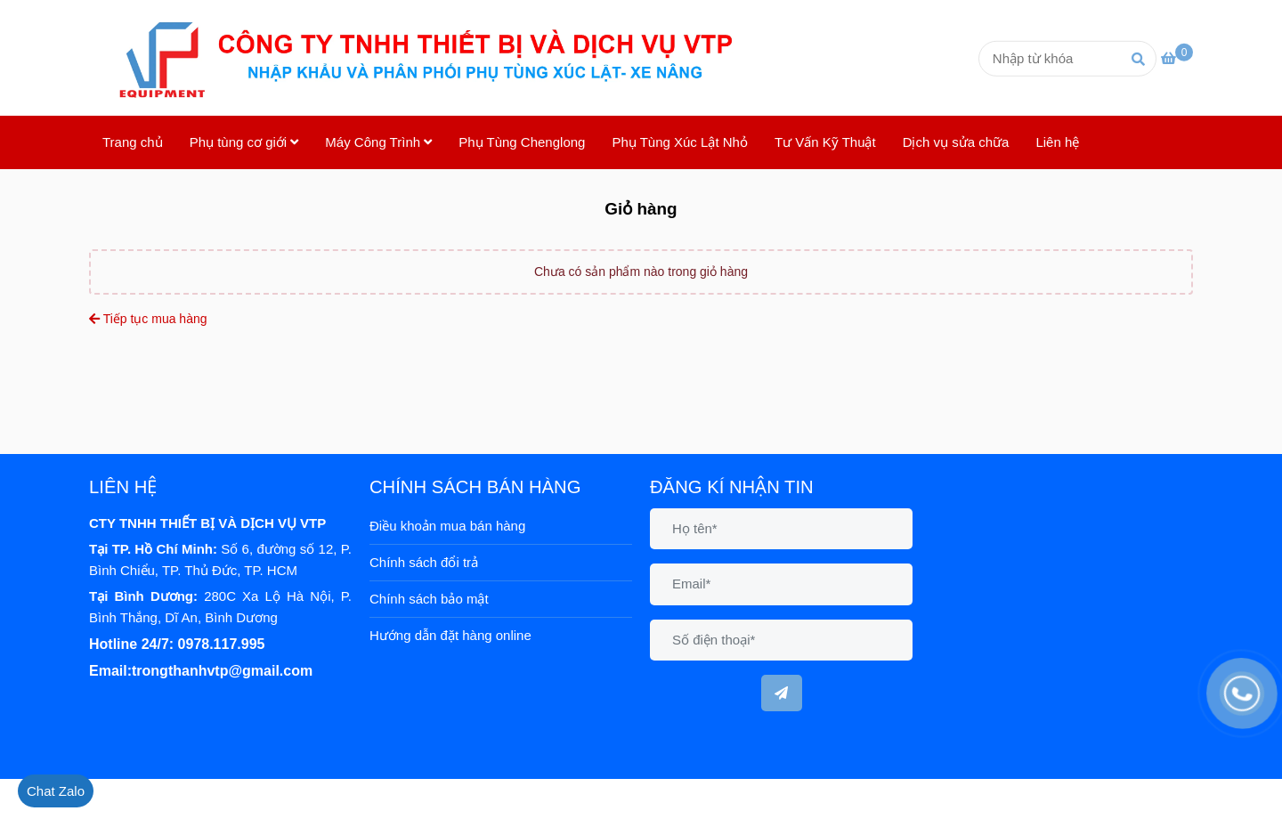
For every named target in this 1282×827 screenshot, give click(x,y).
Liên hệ (1057, 142)
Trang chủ (132, 142)
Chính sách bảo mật (429, 598)
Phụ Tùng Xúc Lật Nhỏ (679, 142)
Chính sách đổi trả (423, 562)
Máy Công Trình (378, 142)
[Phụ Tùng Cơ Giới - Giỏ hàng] (436, 57)
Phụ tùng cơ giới (244, 142)
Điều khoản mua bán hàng (447, 525)
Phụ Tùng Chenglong (521, 142)
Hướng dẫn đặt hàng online (450, 635)
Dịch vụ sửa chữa (956, 142)
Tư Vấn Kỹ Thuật (825, 142)
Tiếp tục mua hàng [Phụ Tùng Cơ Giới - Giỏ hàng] (148, 319)
